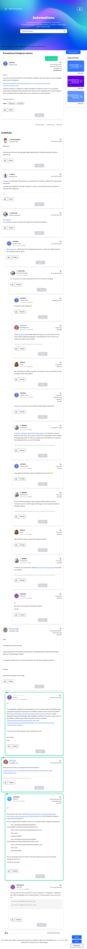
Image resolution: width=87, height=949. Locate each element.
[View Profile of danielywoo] (20, 885)
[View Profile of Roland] (22, 362)
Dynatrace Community (15, 9)
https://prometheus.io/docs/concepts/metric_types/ (21, 720)
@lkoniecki (39, 567)
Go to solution (52, 59)
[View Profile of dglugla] (24, 425)
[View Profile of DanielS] (24, 325)
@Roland (24, 433)
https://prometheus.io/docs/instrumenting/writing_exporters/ (28, 714)
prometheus (20, 103)
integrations (11, 103)
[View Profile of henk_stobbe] (15, 629)
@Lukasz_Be (6, 181)
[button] (77, 937)
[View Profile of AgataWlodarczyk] (57, 70)
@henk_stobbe (39, 433)
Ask (16, 46)
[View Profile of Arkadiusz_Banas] (18, 695)
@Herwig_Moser (49, 567)
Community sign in (79, 9)
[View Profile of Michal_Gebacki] (15, 139)
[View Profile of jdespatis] (23, 594)
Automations (22, 46)
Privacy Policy (60, 940)
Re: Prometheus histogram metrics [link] (37, 46)
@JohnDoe (7, 220)
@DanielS (30, 433)
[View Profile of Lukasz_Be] (14, 213)
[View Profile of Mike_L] (13, 174)
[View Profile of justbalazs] (16, 797)
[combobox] (43, 31)
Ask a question (73, 52)
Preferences (76, 945)
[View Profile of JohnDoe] (12, 62)
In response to (19, 245)
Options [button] (82, 46)
